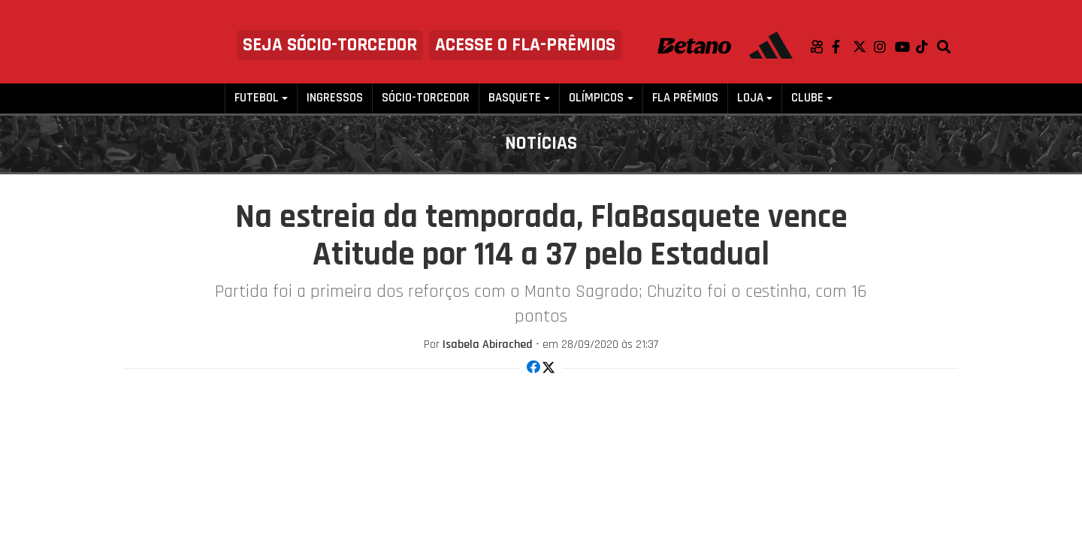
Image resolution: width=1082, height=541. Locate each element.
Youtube (905, 46)
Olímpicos (596, 98)
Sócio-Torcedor (426, 98)
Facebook (842, 46)
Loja (750, 98)
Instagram (884, 46)
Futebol (256, 98)
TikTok (926, 46)
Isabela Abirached (488, 344)
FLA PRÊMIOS (685, 98)
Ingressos (335, 98)
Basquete (514, 98)
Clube (807, 98)
